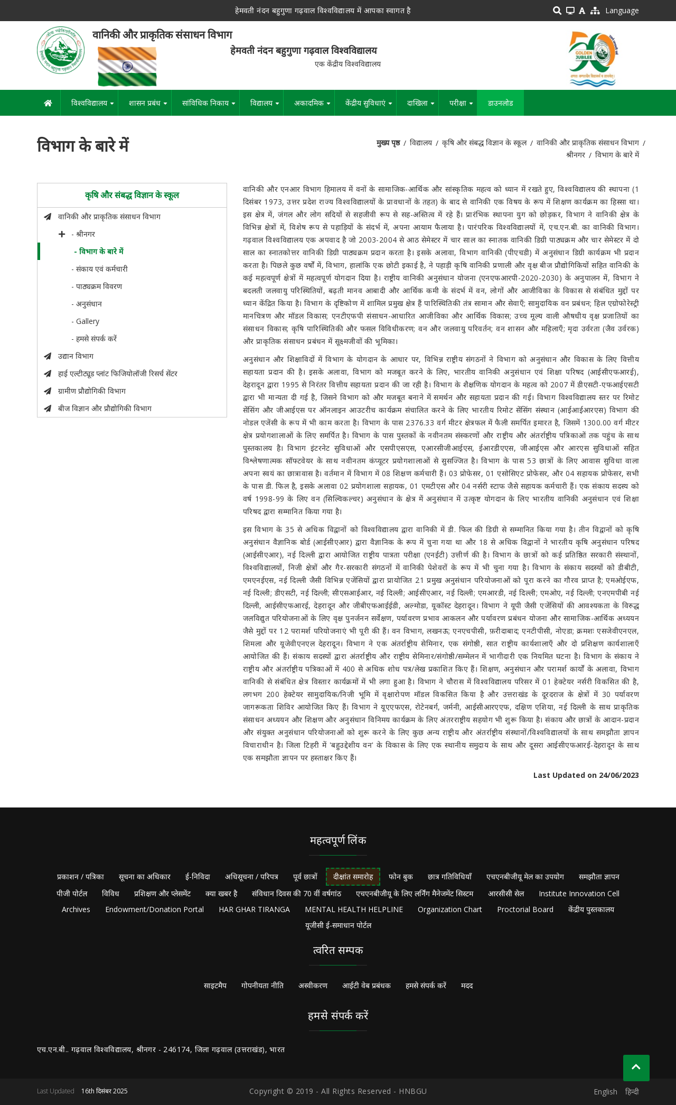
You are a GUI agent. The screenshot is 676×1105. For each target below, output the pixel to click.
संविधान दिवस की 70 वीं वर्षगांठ (296, 893)
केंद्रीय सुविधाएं (370, 107)
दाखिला (422, 107)
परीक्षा (463, 107)
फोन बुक (401, 876)
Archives (76, 909)
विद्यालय (266, 107)
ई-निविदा (197, 876)
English (605, 1092)
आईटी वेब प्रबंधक (366, 985)
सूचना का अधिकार (145, 876)
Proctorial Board (525, 909)
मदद (467, 985)
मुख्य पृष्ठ (388, 142)
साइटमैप (215, 985)
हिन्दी (632, 1092)
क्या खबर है (221, 893)
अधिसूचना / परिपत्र (251, 876)
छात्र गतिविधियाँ (450, 876)
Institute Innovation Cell (579, 893)
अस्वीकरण (312, 985)
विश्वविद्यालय (94, 107)
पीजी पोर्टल (72, 893)
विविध (110, 893)
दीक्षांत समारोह (353, 876)
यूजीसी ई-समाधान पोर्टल (338, 925)
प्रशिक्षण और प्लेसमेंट (162, 893)
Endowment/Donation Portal (154, 909)
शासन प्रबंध (150, 107)
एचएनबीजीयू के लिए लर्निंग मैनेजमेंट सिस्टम (414, 893)
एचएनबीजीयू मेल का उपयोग (525, 876)
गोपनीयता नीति (262, 985)
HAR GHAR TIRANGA (254, 909)
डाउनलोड (500, 103)
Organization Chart (450, 909)
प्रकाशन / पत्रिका (80, 876)
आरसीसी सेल (506, 893)
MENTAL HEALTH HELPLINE (354, 909)
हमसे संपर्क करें (426, 985)
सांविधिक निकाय (210, 107)
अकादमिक (314, 107)
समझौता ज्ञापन (599, 876)
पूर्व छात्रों (305, 876)
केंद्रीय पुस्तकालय (591, 909)
